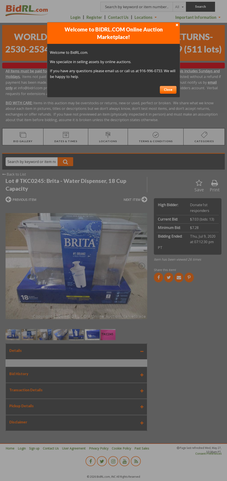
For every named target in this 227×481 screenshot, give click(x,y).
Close (168, 89)
